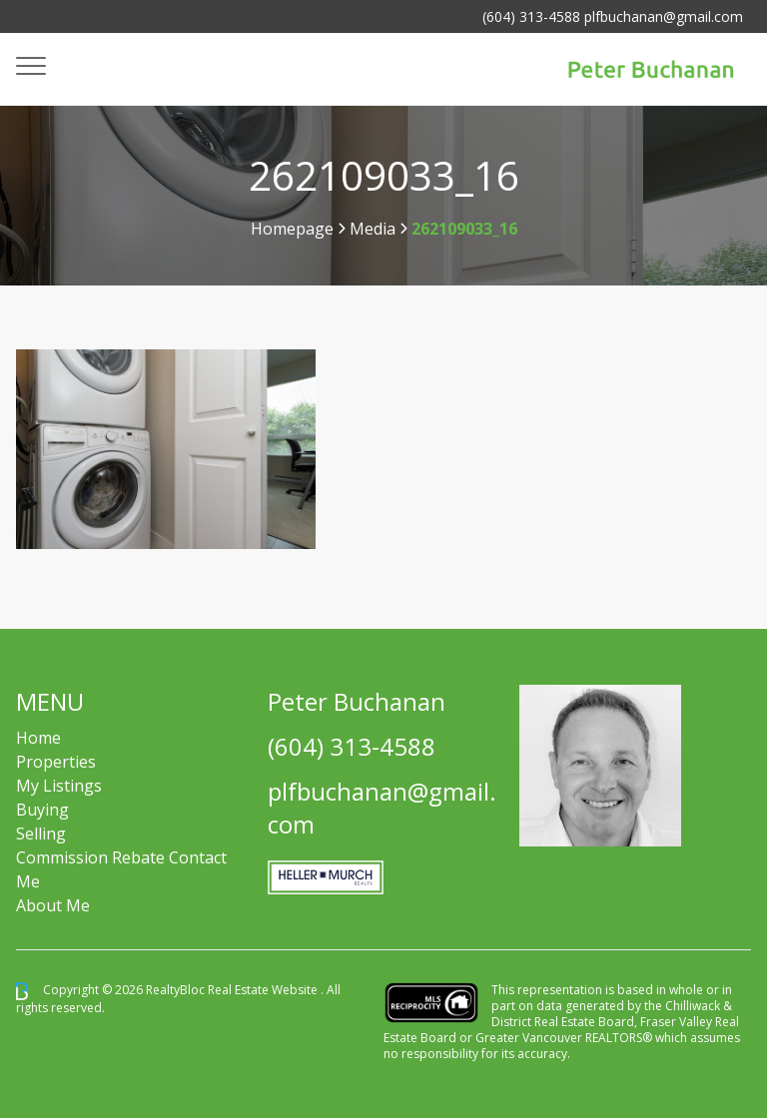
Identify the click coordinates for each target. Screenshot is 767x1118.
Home (38, 738)
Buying (42, 810)
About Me (53, 905)
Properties (56, 762)
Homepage (292, 229)
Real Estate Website (264, 989)
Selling (41, 833)
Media (372, 229)
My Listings (59, 786)
